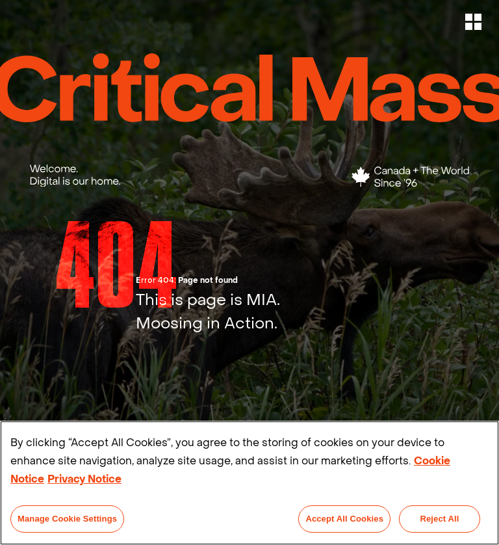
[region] (249, 483)
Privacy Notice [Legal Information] (84, 479)
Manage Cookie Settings (67, 519)
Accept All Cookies (344, 519)
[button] (475, 22)
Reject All (439, 519)
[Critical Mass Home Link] (249, 88)
